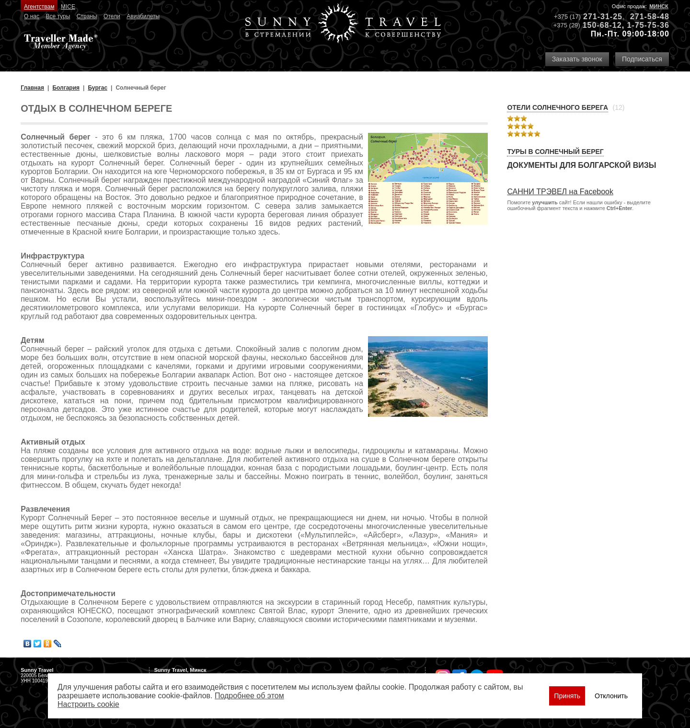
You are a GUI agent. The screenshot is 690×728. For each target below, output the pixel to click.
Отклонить (611, 696)
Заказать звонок (577, 59)
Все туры (58, 16)
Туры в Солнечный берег (555, 151)
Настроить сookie (88, 704)
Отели (112, 16)
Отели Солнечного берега (557, 107)
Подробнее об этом (249, 696)
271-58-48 (649, 16)
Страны (87, 16)
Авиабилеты (143, 16)
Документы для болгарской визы (581, 165)
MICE (68, 6)
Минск (658, 6)
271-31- (598, 16)
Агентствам (39, 6)
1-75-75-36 (648, 25)
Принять (567, 696)
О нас (31, 16)
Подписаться (642, 59)
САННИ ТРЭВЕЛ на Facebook (560, 192)
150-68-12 (602, 25)
